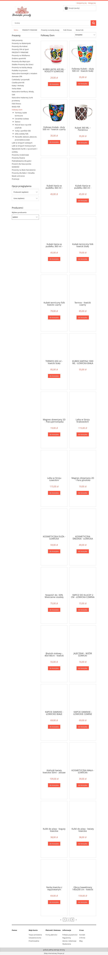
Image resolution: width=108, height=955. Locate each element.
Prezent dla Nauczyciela (21, 164)
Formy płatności (51, 935)
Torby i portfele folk (23, 131)
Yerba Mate (16, 88)
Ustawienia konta (35, 938)
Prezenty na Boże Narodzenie (24, 170)
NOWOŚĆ (15, 167)
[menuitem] (16, 30)
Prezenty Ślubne (18, 158)
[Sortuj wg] (85, 34)
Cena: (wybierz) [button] (19, 198)
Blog (80, 941)
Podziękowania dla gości (21, 161)
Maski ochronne (18, 176)
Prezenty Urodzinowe (20, 155)
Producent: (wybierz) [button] (21, 192)
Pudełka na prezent (19, 70)
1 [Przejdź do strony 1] (64, 919)
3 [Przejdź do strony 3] (72, 919)
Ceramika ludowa (22, 119)
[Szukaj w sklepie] (52, 23)
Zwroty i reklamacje (69, 941)
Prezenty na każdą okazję (22, 67)
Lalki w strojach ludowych (22, 143)
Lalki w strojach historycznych (24, 146)
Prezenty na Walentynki (21, 43)
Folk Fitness (16, 103)
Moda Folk (16, 106)
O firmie (82, 938)
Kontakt (82, 935)
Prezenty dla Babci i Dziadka (23, 173)
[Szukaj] (93, 23)
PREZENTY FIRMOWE (20, 52)
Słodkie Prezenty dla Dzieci (22, 64)
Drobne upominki (19, 58)
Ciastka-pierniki (18, 82)
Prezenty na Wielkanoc (21, 55)
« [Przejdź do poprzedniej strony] (60, 919)
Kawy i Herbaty (18, 85)
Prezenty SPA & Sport (20, 49)
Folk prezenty (17, 40)
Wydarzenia (66, 944)
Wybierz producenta (19, 212)
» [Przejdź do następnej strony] (76, 919)
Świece (17, 122)
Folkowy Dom (17, 109)
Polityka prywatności (69, 935)
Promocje (15, 179)
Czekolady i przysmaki (21, 79)
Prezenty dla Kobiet (19, 46)
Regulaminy (66, 938)
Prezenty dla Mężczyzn (21, 61)
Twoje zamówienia (35, 935)
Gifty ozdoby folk (21, 134)
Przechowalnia (34, 941)
